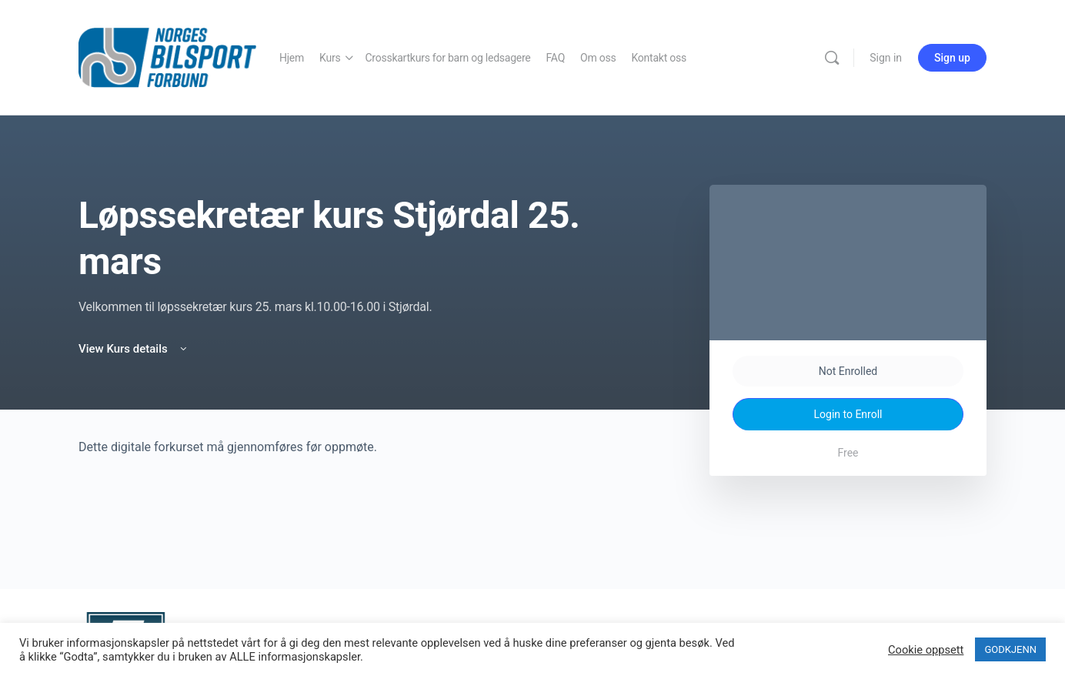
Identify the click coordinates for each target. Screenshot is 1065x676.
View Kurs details (133, 349)
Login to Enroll (848, 414)
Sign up (952, 58)
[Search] (831, 58)
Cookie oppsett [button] (925, 650)
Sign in (886, 58)
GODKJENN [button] (1010, 649)
